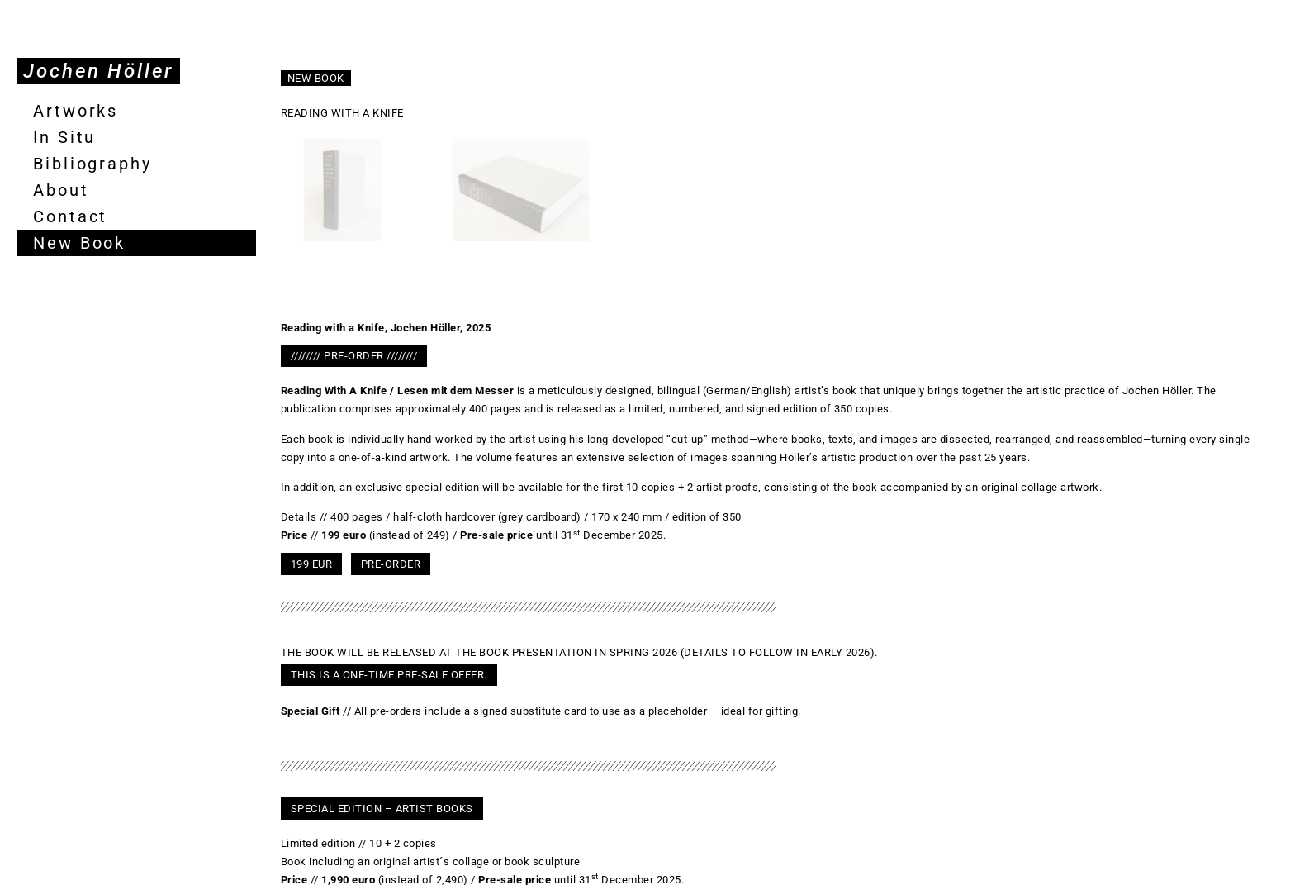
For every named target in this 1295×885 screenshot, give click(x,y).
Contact (70, 216)
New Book (79, 243)
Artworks (75, 111)
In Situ (64, 137)
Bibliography (92, 164)
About (61, 190)
